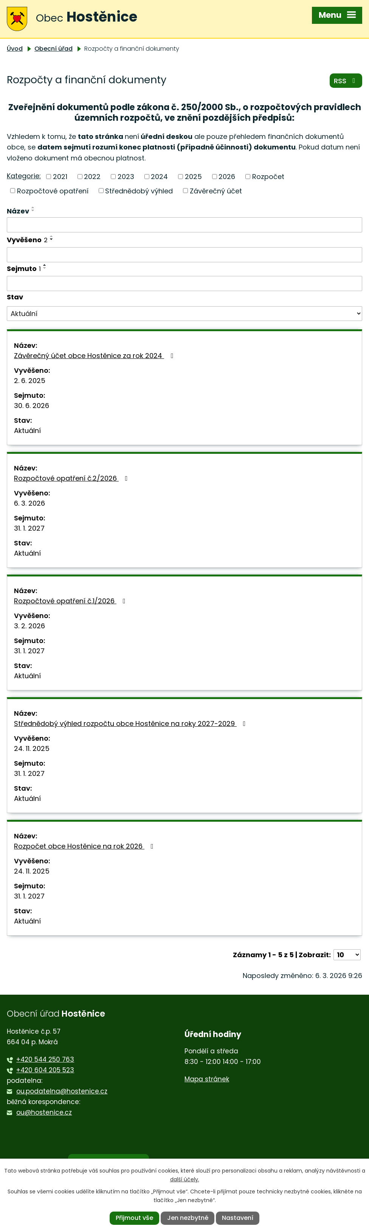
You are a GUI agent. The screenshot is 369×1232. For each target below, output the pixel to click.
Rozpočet (268, 176)
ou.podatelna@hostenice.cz (61, 1091)
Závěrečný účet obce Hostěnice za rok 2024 (95, 355)
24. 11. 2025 (32, 748)
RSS (346, 81)
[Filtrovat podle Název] (184, 224)
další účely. (184, 1179)
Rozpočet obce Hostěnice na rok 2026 (85, 846)
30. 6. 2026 (31, 405)
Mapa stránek (206, 1079)
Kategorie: (24, 176)
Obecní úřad (53, 48)
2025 (193, 176)
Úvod (15, 48)
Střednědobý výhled (139, 190)
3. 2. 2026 (29, 626)
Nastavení (237, 1217)
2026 (227, 176)
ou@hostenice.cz (44, 1112)
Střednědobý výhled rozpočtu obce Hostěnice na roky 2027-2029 (131, 723)
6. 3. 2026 (29, 503)
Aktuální (27, 430)
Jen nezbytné (187, 1217)
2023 (126, 176)
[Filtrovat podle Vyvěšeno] (184, 254)
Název (18, 211)
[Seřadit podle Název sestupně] (33, 210)
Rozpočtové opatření (52, 190)
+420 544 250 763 (45, 1059)
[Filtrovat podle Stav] (184, 313)
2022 (92, 176)
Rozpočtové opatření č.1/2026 (71, 601)
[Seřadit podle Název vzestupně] (33, 207)
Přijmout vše (134, 1217)
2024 (159, 176)
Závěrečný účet (216, 190)
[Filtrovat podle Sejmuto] (184, 283)
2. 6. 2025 (29, 380)
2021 (60, 176)
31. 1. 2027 (29, 528)
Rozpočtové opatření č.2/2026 (72, 478)
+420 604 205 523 (45, 1070)
